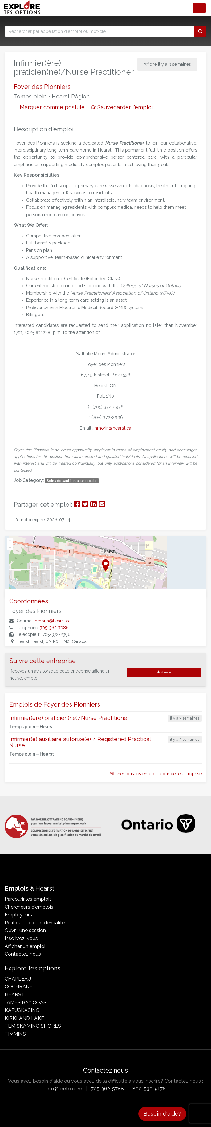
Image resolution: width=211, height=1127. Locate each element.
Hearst (15, 995)
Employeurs (18, 915)
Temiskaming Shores (33, 1026)
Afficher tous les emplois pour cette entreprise (155, 773)
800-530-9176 (149, 1089)
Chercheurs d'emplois (29, 907)
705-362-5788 (107, 1089)
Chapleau (18, 979)
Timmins (15, 1034)
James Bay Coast (27, 1003)
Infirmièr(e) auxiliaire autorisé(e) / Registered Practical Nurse (80, 742)
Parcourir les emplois (28, 899)
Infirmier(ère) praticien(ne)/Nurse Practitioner (69, 718)
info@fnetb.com (64, 1089)
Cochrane (19, 987)
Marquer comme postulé (49, 107)
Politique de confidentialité (35, 923)
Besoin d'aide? (162, 1113)
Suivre (164, 672)
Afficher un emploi (25, 946)
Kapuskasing (22, 1010)
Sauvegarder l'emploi (122, 107)
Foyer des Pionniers (42, 86)
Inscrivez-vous (21, 938)
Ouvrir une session (25, 930)
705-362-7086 (54, 627)
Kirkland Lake (24, 1018)
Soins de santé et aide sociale (71, 480)
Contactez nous (23, 954)
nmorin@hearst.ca (53, 620)
